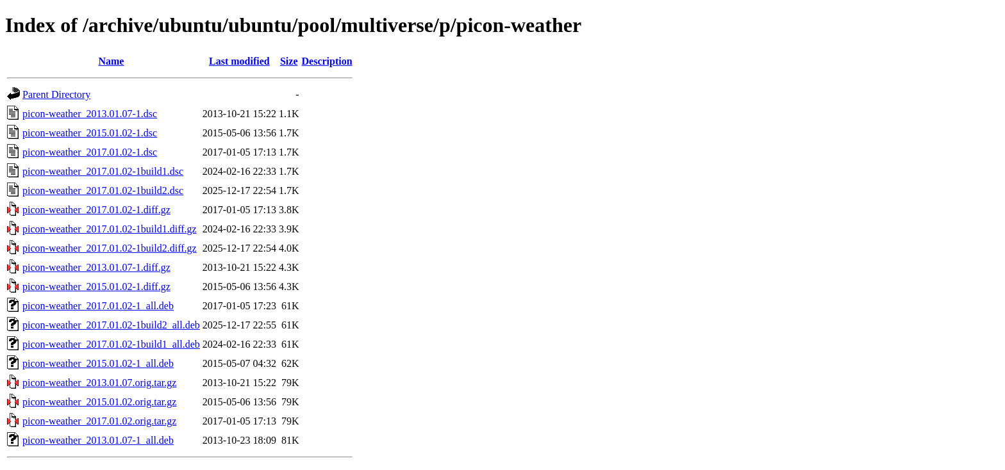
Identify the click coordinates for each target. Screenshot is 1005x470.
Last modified (239, 61)
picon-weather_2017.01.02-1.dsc (89, 152)
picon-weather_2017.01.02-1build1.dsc (102, 171)
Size (289, 61)
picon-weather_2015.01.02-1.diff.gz (96, 286)
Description (327, 61)
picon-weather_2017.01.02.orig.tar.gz (99, 421)
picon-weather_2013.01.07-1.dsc (89, 113)
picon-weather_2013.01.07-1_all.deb (98, 440)
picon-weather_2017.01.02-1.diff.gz (96, 209)
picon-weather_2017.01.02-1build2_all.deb (111, 325)
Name (111, 61)
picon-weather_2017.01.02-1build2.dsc (102, 190)
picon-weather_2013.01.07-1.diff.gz (96, 267)
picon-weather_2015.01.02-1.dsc (89, 132)
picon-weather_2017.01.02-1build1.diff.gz (109, 228)
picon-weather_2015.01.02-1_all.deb (98, 363)
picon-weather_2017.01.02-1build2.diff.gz (109, 248)
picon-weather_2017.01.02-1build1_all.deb (111, 344)
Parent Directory (56, 94)
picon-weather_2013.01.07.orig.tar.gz (99, 382)
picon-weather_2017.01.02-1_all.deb (98, 305)
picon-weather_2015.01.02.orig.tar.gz (99, 401)
